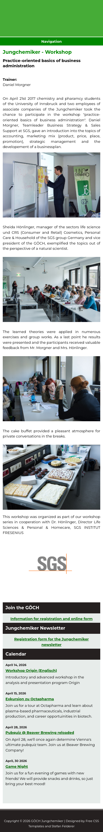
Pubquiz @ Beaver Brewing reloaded (39, 732)
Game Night (16, 766)
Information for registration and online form (51, 618)
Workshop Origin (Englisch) (31, 670)
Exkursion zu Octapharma (29, 699)
